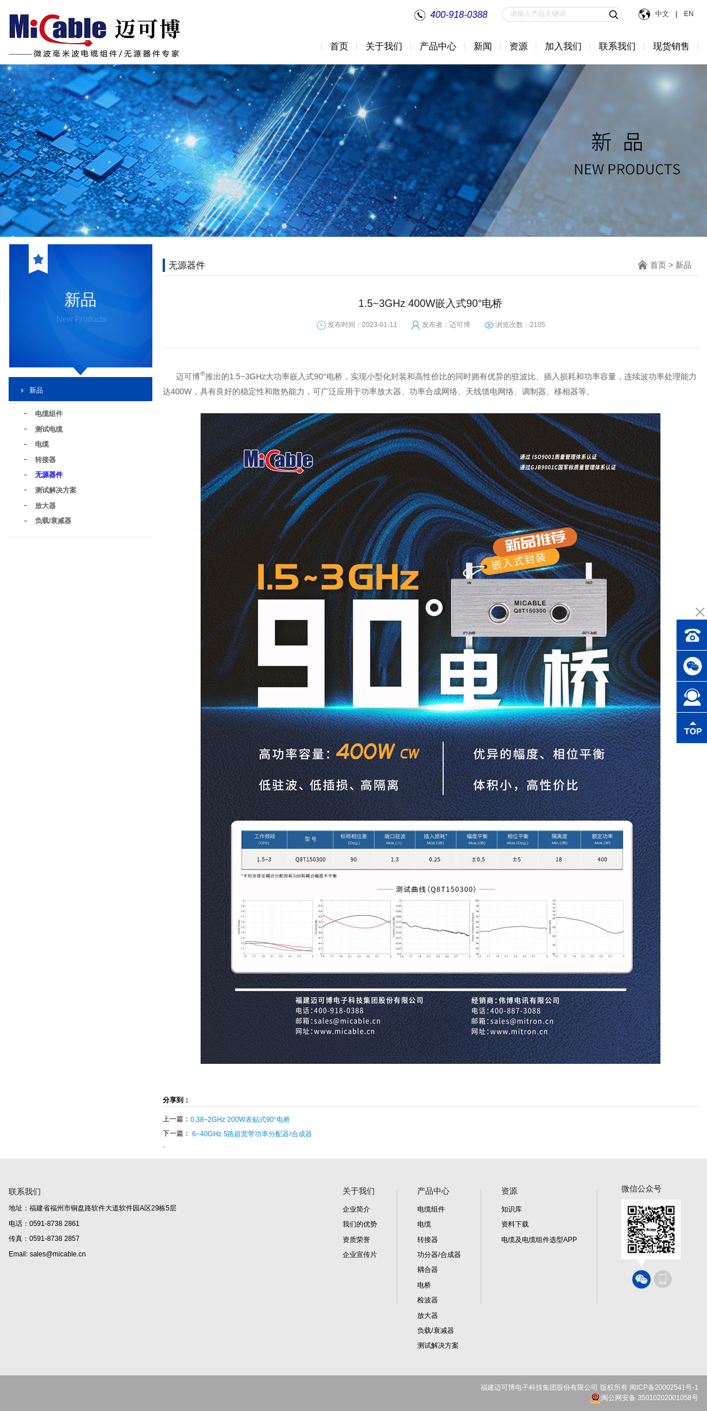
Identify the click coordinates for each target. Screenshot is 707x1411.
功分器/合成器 (438, 1255)
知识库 (511, 1209)
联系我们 (617, 46)
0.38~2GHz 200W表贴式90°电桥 (240, 1120)
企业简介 (356, 1209)
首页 (339, 46)
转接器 (427, 1240)
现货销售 (671, 46)
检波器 (427, 1300)
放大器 (427, 1316)
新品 (36, 390)
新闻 (483, 46)
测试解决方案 (438, 1345)
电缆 (424, 1224)
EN (688, 14)
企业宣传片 (360, 1255)
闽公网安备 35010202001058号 (644, 1398)
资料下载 (515, 1224)
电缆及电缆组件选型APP (539, 1240)
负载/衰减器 (435, 1331)
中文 (663, 14)
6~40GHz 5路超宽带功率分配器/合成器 (252, 1134)
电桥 (424, 1285)
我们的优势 (360, 1224)
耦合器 (427, 1270)
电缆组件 (431, 1209)
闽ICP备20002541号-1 (663, 1387)
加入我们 (563, 46)
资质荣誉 (356, 1240)
